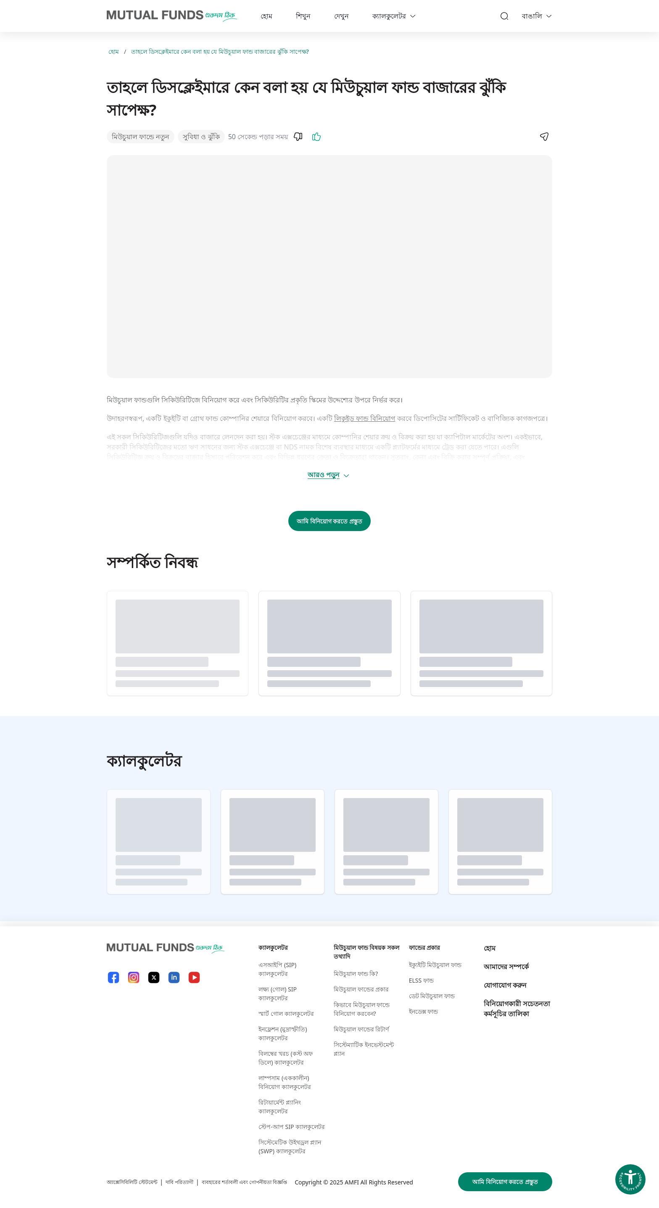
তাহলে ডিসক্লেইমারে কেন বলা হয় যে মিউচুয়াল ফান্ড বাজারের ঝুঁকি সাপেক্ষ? (220, 52)
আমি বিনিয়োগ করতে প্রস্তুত (329, 521)
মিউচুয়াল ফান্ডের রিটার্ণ (361, 1024)
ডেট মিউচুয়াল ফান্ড (432, 991)
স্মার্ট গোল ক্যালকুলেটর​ (286, 1008)
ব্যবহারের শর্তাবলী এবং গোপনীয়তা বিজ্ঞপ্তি (268, 1172)
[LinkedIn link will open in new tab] (174, 972)
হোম (266, 16)
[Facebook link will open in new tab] (113, 972)
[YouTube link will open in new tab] (194, 972)
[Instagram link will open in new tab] (133, 972)
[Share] (543, 136)
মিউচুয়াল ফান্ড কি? (356, 969)
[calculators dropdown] (412, 16)
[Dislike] (298, 137)
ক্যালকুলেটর (389, 16)
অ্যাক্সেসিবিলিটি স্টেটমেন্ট (137, 1172)
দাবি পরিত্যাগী (192, 1172)
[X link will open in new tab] (154, 972)
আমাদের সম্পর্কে (506, 961)
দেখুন (341, 16)
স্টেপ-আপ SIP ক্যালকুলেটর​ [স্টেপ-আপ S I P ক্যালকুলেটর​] (291, 1122)
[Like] (316, 137)
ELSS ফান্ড (421, 975)
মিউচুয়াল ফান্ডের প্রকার (361, 984)
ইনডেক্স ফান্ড (423, 1006)
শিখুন (303, 16)
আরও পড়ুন (329, 474)
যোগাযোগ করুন (505, 980)
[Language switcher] (549, 16)
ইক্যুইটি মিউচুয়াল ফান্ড (435, 960)
